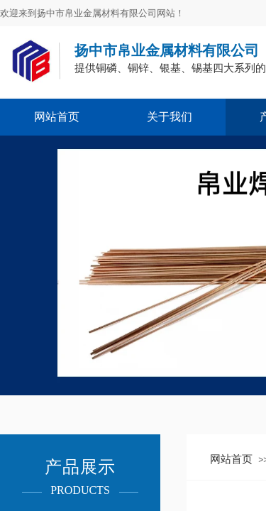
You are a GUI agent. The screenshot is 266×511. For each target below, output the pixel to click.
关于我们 (169, 117)
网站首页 (56, 117)
